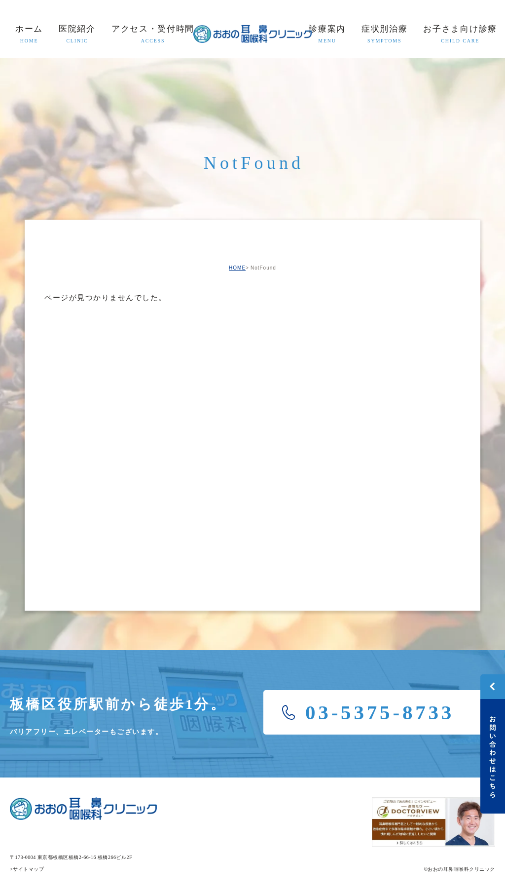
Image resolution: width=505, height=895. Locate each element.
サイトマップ (28, 869)
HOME (237, 268)
